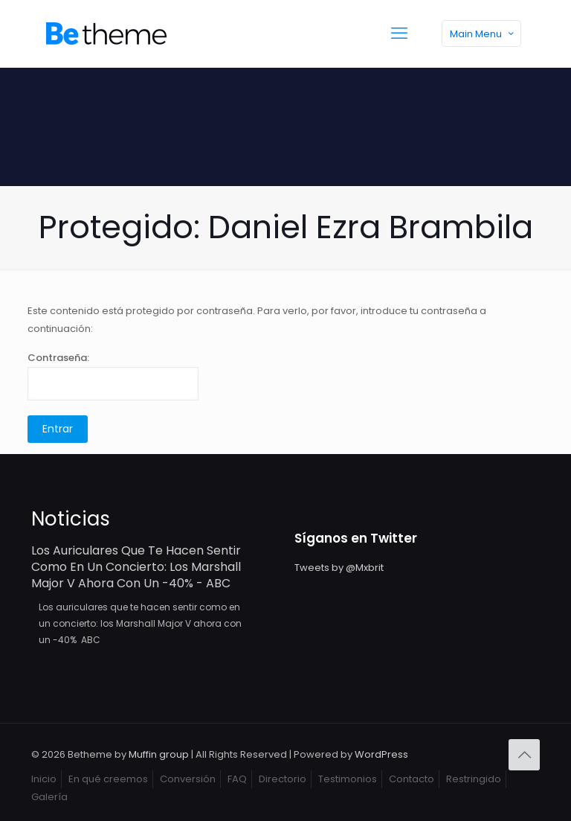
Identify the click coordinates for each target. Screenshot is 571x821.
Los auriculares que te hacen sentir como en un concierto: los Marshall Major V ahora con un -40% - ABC (136, 567)
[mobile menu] (399, 33)
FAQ (237, 779)
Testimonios (347, 779)
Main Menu (483, 34)
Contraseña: (113, 375)
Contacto (411, 779)
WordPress (381, 754)
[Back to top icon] (524, 754)
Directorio (282, 779)
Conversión (188, 779)
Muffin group (159, 754)
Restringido (473, 779)
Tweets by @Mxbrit (339, 567)
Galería (49, 797)
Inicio (44, 779)
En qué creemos (108, 779)
